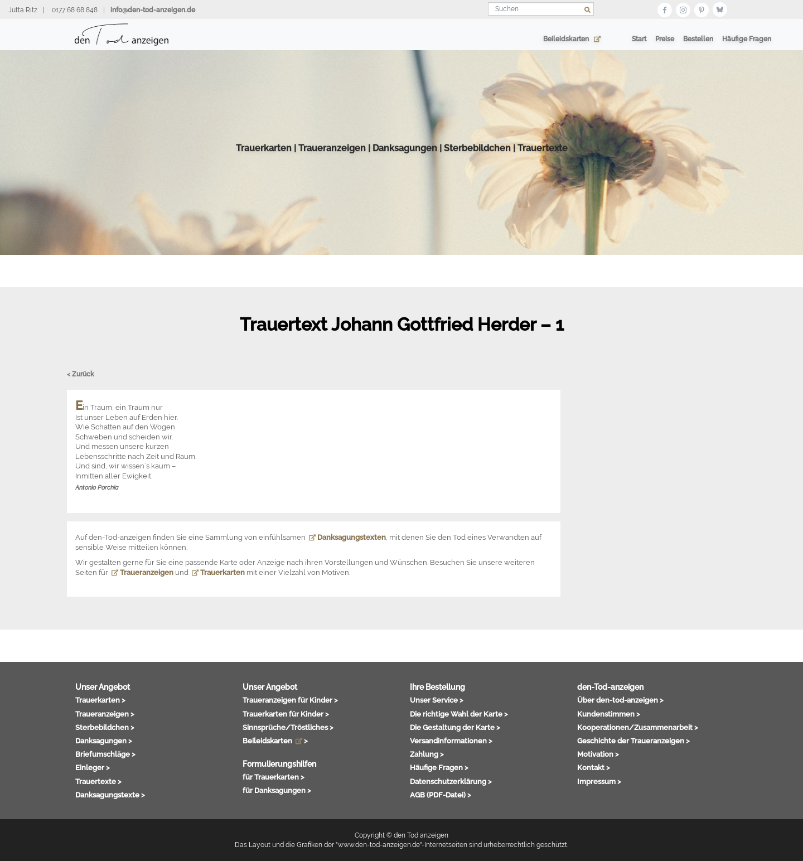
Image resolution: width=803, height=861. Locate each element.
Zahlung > (427, 753)
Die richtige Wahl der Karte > (459, 713)
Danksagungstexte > (110, 794)
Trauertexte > (98, 781)
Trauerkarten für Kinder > (286, 713)
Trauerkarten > (100, 699)
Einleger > (92, 767)
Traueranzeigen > (104, 713)
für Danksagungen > (277, 790)
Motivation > (598, 753)
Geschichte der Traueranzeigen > (633, 740)
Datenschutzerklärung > (451, 781)
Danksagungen (405, 163)
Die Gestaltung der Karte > (455, 727)
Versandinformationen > (451, 740)
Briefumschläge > (105, 753)
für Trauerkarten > (273, 776)
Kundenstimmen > (608, 713)
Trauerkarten (264, 163)
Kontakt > (593, 767)
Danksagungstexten (347, 537)
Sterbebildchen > (104, 727)
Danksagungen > (103, 740)
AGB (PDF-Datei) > (440, 794)
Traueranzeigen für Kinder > (290, 699)
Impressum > (599, 781)
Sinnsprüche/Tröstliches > (288, 727)
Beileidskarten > (275, 740)
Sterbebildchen (477, 163)
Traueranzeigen (332, 163)
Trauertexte (542, 163)
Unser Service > (436, 699)
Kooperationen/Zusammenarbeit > (637, 727)
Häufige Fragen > (439, 767)
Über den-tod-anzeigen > (620, 699)
